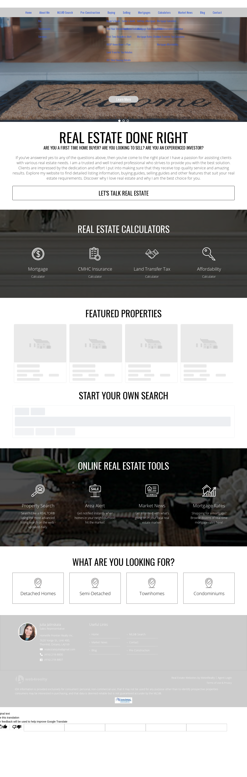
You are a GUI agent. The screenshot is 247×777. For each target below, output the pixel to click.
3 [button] (128, 121)
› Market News (98, 642)
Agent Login (225, 678)
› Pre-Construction (138, 650)
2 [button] (123, 121)
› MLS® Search (136, 634)
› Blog (93, 650)
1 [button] (119, 121)
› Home (94, 634)
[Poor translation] (17, 727)
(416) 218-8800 (53, 654)
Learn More (123, 99)
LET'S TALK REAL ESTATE (124, 193)
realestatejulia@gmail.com (59, 649)
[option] (123, 69)
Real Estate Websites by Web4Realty (193, 678)
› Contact (132, 642)
